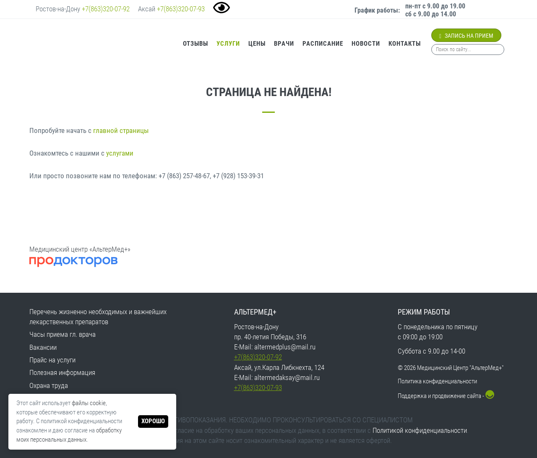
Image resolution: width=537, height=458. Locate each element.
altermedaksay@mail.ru (287, 377)
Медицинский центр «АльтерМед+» (79, 249)
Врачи (284, 43)
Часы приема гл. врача (62, 334)
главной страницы (121, 130)
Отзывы (195, 43)
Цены (257, 43)
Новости (366, 43)
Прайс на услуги (52, 360)
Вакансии (43, 347)
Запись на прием (466, 35)
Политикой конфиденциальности (420, 430)
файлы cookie (89, 403)
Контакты (404, 43)
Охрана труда (48, 385)
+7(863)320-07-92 (106, 9)
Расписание (322, 43)
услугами (119, 153)
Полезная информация (62, 372)
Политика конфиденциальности (437, 381)
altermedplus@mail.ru (284, 347)
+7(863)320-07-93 (181, 9)
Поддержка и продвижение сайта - (446, 396)
